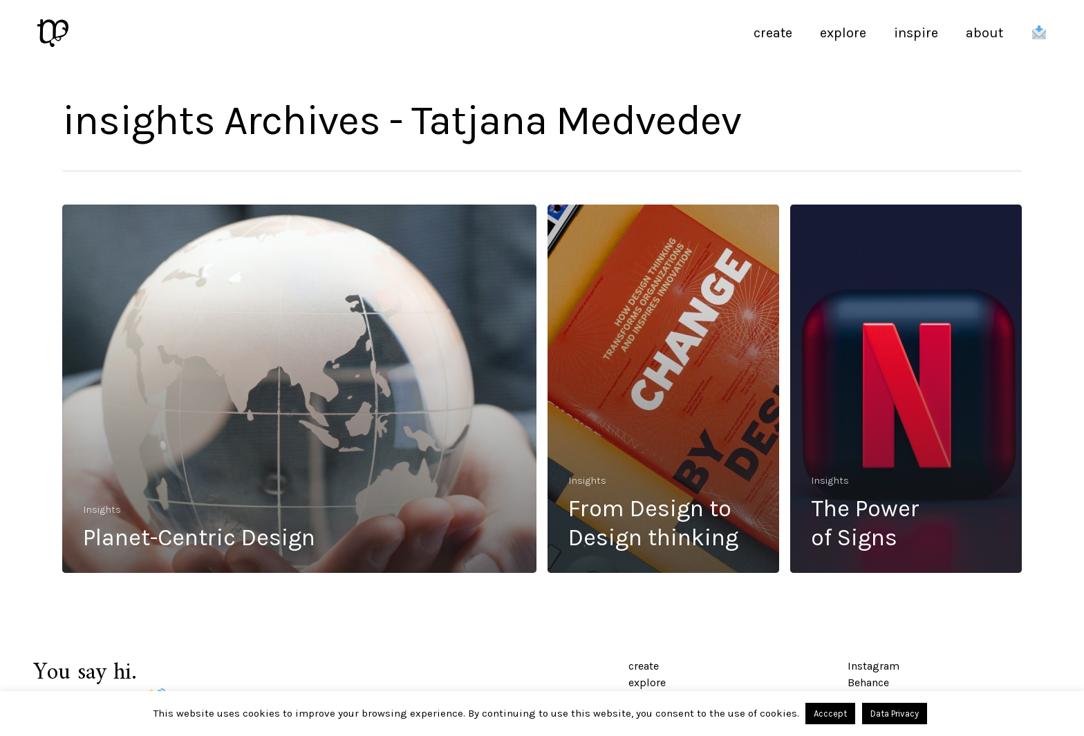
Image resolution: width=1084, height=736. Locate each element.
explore (647, 682)
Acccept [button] (830, 713)
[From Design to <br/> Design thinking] (663, 389)
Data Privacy (894, 713)
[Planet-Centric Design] (299, 389)
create (643, 665)
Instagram (873, 665)
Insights (102, 510)
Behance (868, 682)
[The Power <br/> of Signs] (906, 389)
